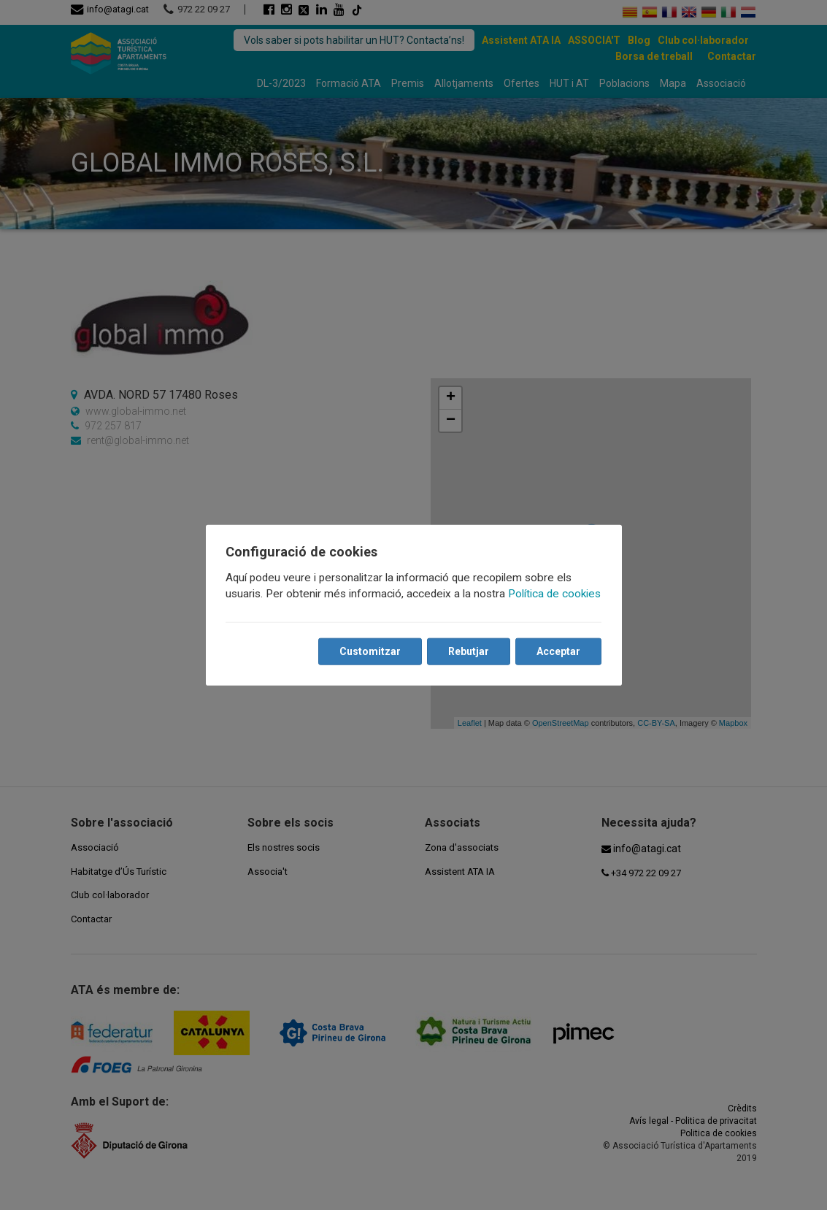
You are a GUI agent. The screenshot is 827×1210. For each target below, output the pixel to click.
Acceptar (558, 651)
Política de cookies (555, 593)
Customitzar (370, 651)
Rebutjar (468, 651)
